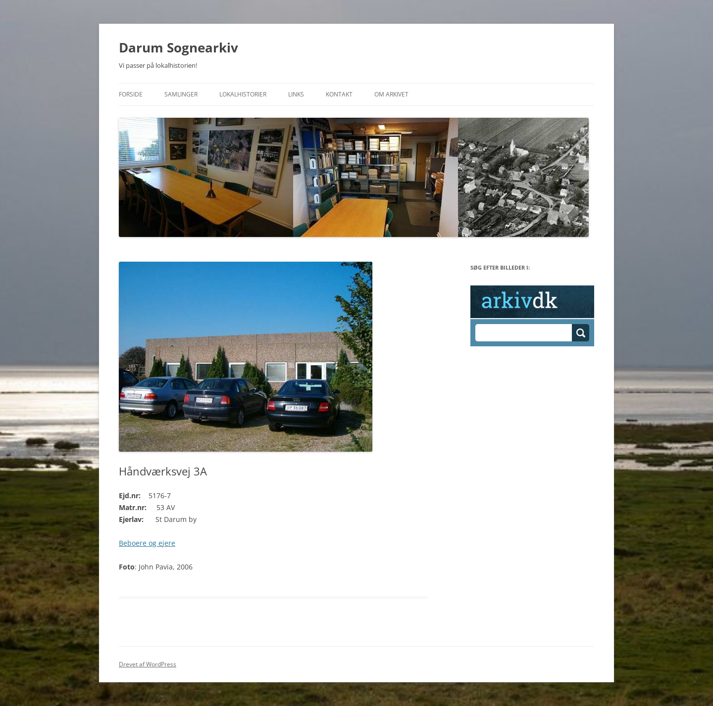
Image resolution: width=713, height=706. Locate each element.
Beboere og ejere (147, 543)
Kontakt (339, 94)
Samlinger (181, 94)
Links (296, 94)
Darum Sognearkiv (178, 47)
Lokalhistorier (242, 94)
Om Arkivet (391, 94)
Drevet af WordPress (147, 664)
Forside (131, 94)
